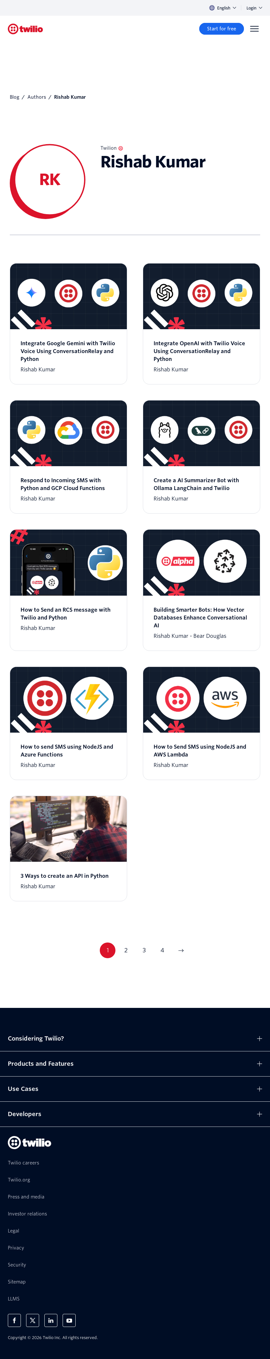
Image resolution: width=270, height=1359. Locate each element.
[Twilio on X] (32, 1320)
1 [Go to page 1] (108, 950)
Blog (14, 97)
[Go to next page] (180, 950)
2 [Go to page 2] (126, 950)
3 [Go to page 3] (144, 950)
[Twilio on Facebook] (14, 1320)
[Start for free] (221, 29)
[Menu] (254, 29)
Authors (36, 97)
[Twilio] (25, 29)
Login (254, 8)
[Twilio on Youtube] (69, 1320)
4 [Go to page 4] (162, 950)
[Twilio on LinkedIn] (50, 1320)
